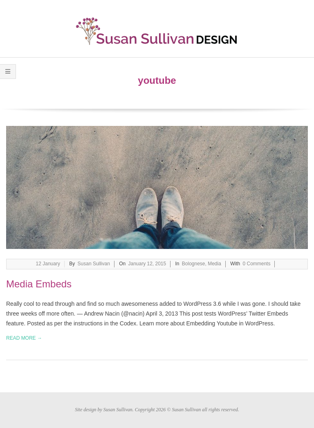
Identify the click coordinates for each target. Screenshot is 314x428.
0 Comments (257, 264)
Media (214, 264)
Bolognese (193, 264)
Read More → (24, 338)
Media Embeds (39, 283)
